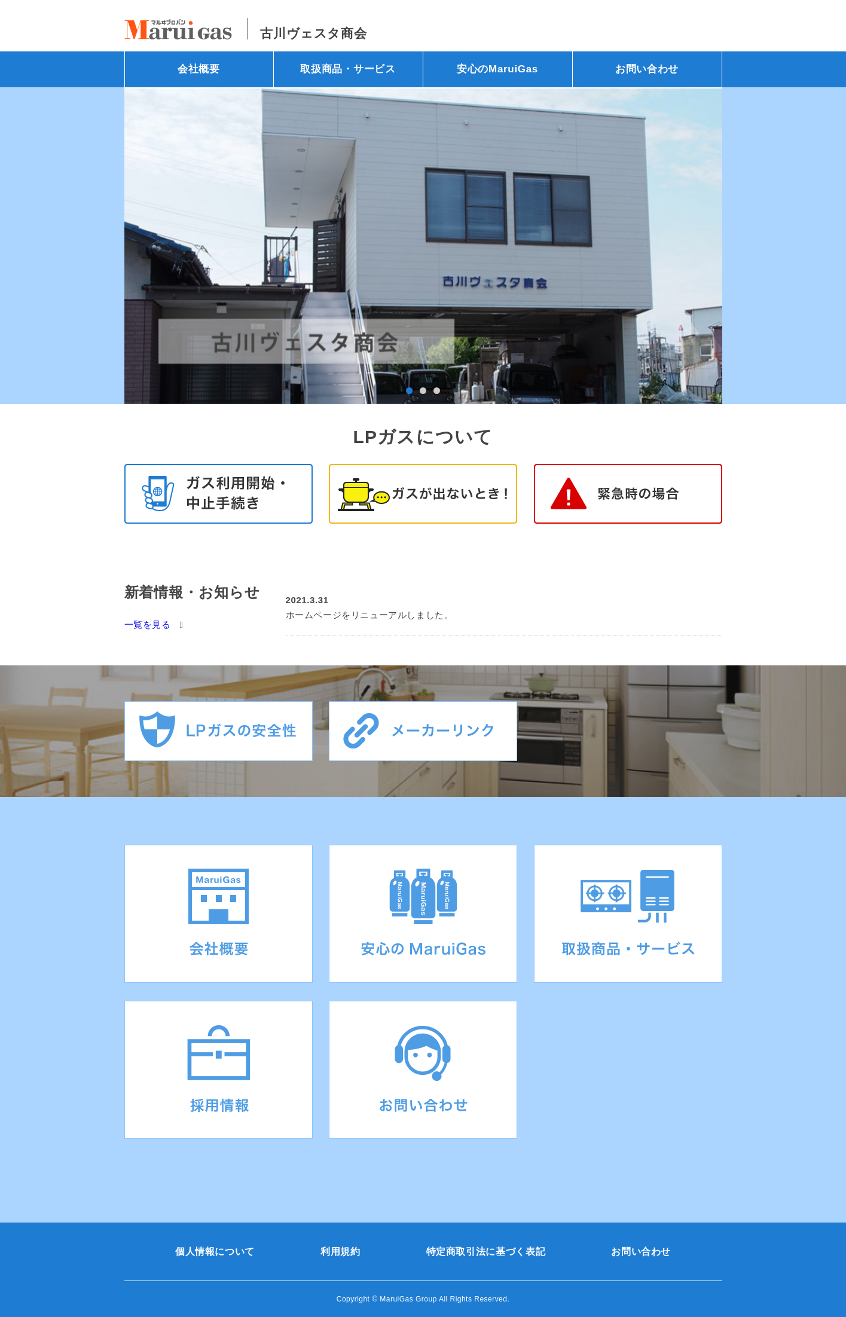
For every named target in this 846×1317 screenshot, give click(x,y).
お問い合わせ (647, 69)
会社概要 (199, 69)
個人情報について (215, 1251)
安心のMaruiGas (497, 69)
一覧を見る (147, 624)
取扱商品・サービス (347, 69)
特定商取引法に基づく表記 (486, 1251)
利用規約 (340, 1251)
